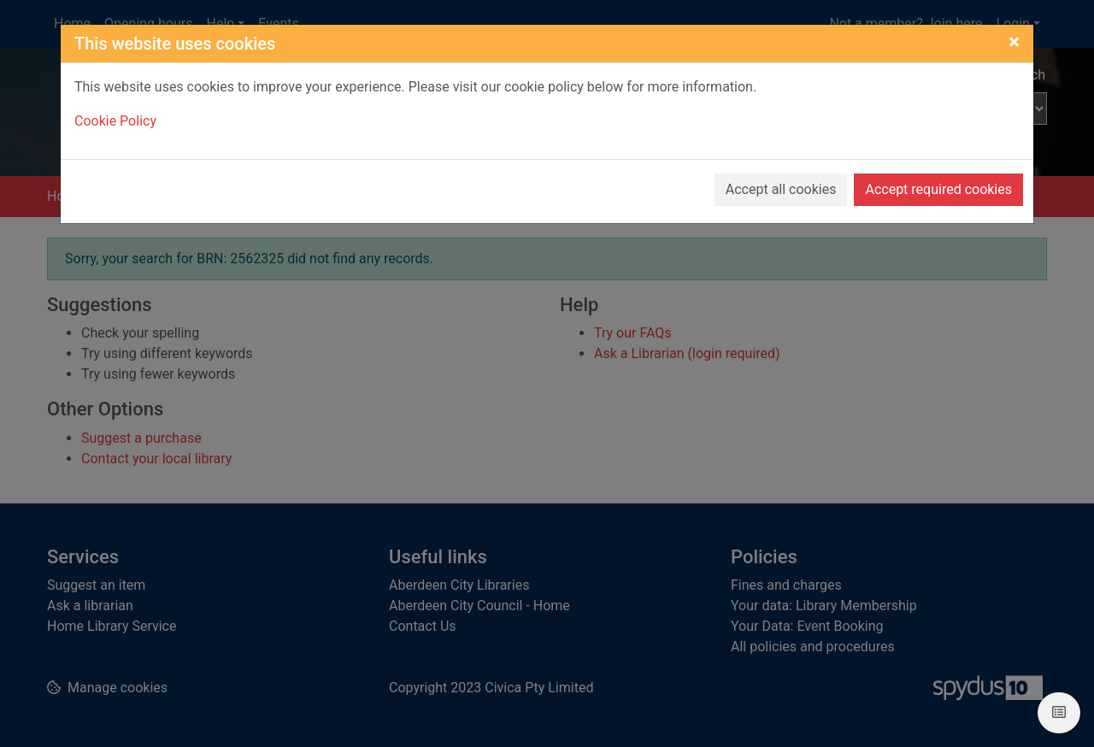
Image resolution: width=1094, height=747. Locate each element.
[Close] (1014, 42)
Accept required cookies (938, 189)
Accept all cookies (781, 189)
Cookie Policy (115, 121)
